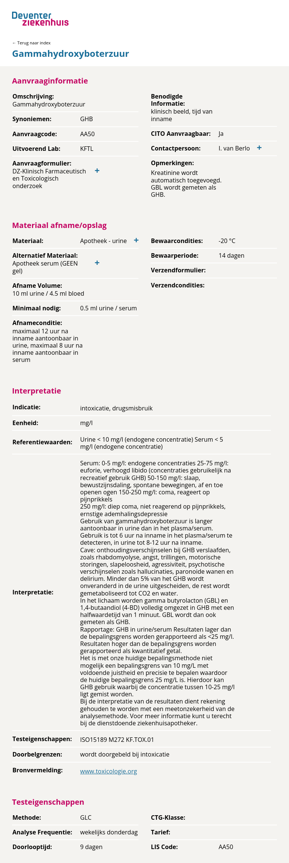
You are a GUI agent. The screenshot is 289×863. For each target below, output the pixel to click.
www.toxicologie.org (108, 771)
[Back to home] (40, 19)
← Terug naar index (31, 43)
